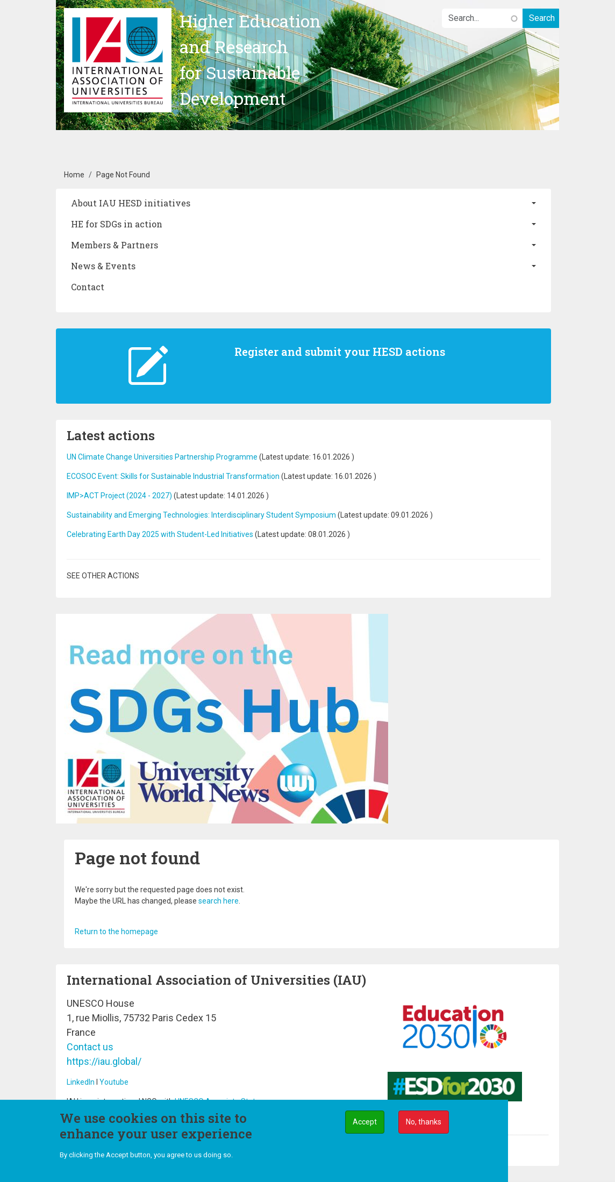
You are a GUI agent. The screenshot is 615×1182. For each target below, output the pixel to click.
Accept (365, 1125)
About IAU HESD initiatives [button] (130, 203)
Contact (87, 286)
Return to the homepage (116, 931)
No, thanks (423, 1125)
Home (74, 174)
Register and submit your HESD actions (339, 352)
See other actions (103, 575)
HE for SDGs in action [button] (116, 224)
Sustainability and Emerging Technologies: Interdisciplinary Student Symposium (201, 515)
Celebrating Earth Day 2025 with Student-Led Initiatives (160, 534)
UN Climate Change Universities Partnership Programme (162, 457)
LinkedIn (81, 1082)
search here (218, 901)
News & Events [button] (103, 265)
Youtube (113, 1082)
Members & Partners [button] (114, 244)
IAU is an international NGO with (121, 1101)
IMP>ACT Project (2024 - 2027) (119, 495)
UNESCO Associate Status (219, 1101)
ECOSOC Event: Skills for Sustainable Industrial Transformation (173, 476)
